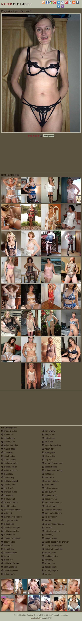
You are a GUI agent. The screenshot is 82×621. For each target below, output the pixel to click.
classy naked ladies (11, 510)
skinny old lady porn (52, 545)
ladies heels (48, 438)
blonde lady (7, 477)
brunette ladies (9, 492)
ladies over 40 (49, 495)
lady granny (48, 431)
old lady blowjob (9, 481)
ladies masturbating (52, 470)
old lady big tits (9, 467)
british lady (7, 488)
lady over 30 (49, 492)
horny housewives (51, 445)
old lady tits (48, 563)
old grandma (8, 574)
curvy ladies (8, 535)
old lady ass (8, 442)
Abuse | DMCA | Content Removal (27, 615)
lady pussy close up (11, 517)
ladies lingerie (49, 467)
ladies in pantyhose (52, 510)
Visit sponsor (49, 136)
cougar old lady (9, 520)
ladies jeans (48, 452)
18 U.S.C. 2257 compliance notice (54, 615)
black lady (7, 474)
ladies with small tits (52, 549)
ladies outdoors (50, 488)
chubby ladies (8, 506)
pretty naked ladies (52, 513)
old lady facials (9, 553)
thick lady (47, 560)
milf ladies (48, 474)
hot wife (47, 574)
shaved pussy (49, 538)
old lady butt (8, 499)
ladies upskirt (49, 567)
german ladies (9, 567)
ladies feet (7, 560)
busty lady (7, 495)
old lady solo (49, 553)
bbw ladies (7, 452)
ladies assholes (9, 445)
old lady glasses (9, 570)
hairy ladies (48, 434)
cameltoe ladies (9, 502)
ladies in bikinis (9, 470)
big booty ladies (9, 463)
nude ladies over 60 (52, 502)
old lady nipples (50, 481)
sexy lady (47, 535)
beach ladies (8, 456)
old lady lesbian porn (52, 463)
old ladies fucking (10, 563)
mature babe (8, 449)
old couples (7, 524)
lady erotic (7, 545)
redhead (47, 520)
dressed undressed (11, 538)
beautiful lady (8, 460)
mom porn (48, 477)
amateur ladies (9, 431)
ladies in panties (50, 506)
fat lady (5, 556)
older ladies (48, 485)
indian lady (48, 449)
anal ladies (7, 434)
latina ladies (48, 456)
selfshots (47, 527)
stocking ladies (50, 556)
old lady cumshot (10, 531)
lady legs (47, 460)
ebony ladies (8, 542)
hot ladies (47, 442)
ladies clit (6, 513)
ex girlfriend (7, 549)
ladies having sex (51, 531)
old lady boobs (9, 485)
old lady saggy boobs (53, 524)
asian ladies (8, 438)
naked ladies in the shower (55, 542)
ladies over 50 (49, 499)
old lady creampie (10, 527)
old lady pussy (49, 517)
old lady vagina (50, 570)
